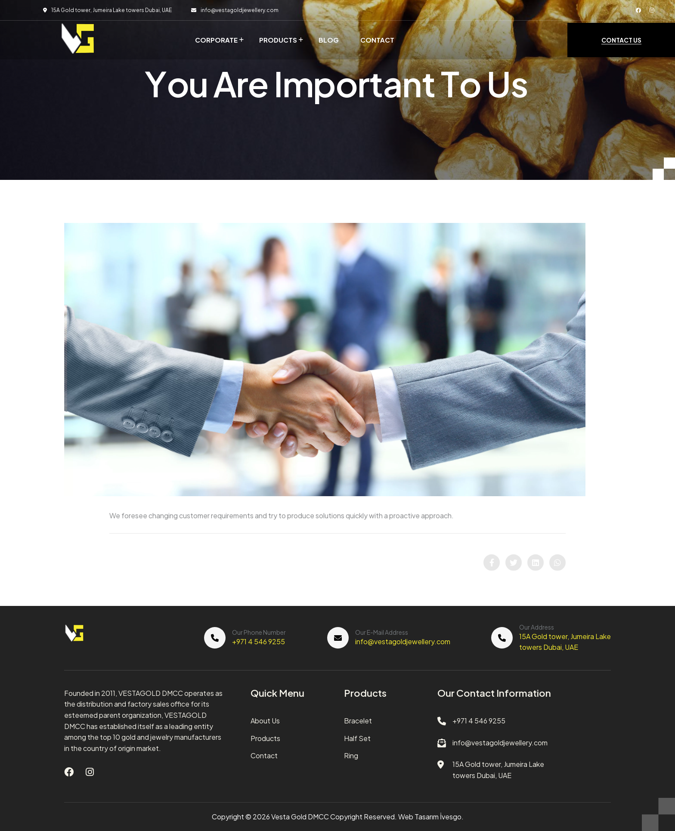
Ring (351, 755)
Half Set (357, 738)
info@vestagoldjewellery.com (240, 10)
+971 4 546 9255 (258, 641)
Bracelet (358, 720)
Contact (377, 40)
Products (278, 40)
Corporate (216, 40)
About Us (265, 720)
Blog (329, 40)
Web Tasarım (418, 816)
